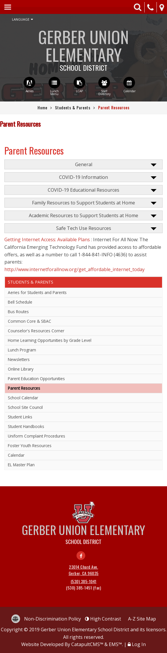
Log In (139, 644)
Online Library (20, 369)
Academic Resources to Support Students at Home (83, 215)
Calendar (16, 455)
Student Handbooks (26, 426)
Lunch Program (22, 350)
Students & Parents (72, 107)
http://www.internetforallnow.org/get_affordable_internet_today (74, 269)
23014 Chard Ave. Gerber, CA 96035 (84, 570)
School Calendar (23, 397)
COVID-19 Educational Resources (83, 190)
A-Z (142, 619)
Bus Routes (18, 311)
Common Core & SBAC (29, 321)
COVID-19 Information (83, 177)
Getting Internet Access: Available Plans (47, 239)
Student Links (20, 417)
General (83, 164)
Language (22, 19)
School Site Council (25, 407)
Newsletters (19, 359)
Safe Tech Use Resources (83, 228)
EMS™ (115, 644)
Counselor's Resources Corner (36, 330)
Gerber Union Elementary (83, 48)
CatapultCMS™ (87, 644)
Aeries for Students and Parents (37, 292)
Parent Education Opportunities (36, 378)
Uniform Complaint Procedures (36, 436)
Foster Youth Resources (29, 445)
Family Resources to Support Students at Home (83, 202)
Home (42, 107)
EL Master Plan (21, 464)
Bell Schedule (20, 302)
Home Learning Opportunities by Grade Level (49, 340)
